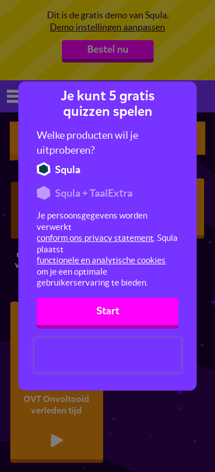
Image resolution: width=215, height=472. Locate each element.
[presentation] (107, 355)
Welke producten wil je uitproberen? (87, 142)
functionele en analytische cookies (101, 260)
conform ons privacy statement (95, 238)
